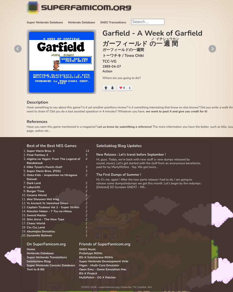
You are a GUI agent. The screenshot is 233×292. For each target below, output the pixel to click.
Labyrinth (33, 187)
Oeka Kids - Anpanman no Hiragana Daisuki (52, 177)
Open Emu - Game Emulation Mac (103, 269)
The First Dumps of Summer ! (118, 175)
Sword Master (36, 215)
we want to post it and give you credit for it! (176, 111)
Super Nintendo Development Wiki (103, 261)
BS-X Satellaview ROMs (96, 257)
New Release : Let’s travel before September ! (131, 154)
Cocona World (37, 195)
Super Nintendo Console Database (51, 265)
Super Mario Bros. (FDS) (44, 171)
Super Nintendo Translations (47, 257)
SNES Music (87, 249)
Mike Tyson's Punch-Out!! (44, 167)
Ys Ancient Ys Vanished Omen (47, 203)
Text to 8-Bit (35, 269)
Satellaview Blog (39, 261)
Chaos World (36, 223)
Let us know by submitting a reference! (124, 127)
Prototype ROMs (90, 253)
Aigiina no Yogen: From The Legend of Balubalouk (53, 161)
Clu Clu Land (36, 227)
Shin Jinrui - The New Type (45, 219)
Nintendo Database (81, 22)
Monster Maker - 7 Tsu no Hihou (49, 211)
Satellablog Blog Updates (119, 145)
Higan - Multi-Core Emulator (99, 265)
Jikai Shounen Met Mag (43, 199)
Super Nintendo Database (45, 22)
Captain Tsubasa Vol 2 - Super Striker (53, 207)
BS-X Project (88, 273)
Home (31, 249)
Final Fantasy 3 (37, 155)
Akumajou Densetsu (41, 231)
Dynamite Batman (39, 235)
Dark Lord (34, 183)
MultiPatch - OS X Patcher (97, 277)
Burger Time (35, 191)
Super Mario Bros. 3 (40, 151)
